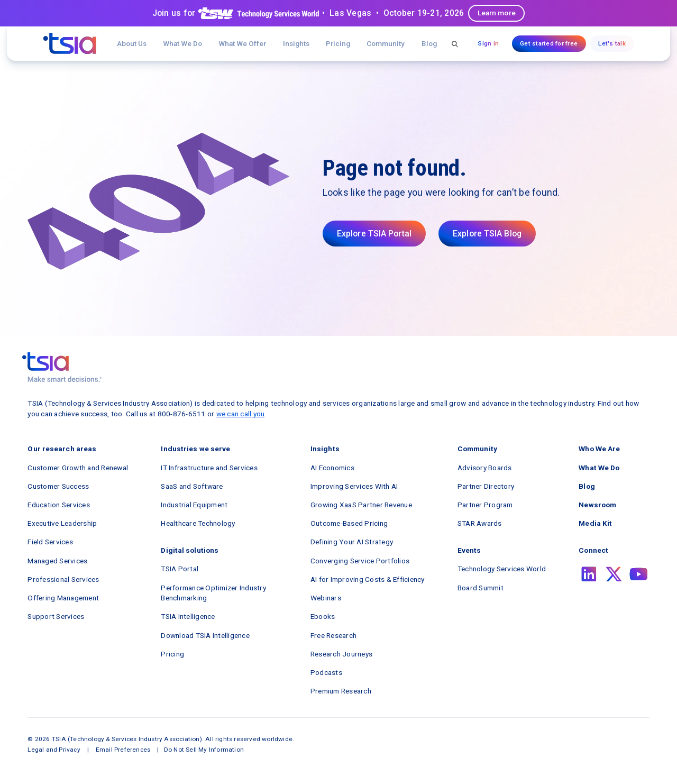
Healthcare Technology (198, 523)
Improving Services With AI (354, 486)
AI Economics (332, 467)
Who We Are (599, 448)
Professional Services (63, 579)
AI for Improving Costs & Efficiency (367, 579)
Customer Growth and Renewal (78, 467)
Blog (429, 43)
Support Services (56, 616)
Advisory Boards (485, 467)
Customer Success (58, 486)
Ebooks (322, 616)
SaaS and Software (192, 486)
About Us (132, 43)
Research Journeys (341, 654)
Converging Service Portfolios (359, 560)
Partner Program (485, 504)
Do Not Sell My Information (204, 749)
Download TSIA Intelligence (205, 635)
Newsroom (597, 504)
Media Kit (595, 523)
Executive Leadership (62, 523)
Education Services (59, 504)
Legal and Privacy (54, 749)
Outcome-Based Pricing (349, 523)
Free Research (333, 635)
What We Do (182, 43)
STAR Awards (480, 523)
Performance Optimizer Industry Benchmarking (213, 592)
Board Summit (481, 587)
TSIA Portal (179, 568)
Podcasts (326, 672)
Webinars (325, 598)
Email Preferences (123, 749)
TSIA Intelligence (188, 616)
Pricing (338, 43)
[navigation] (69, 43)
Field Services (50, 541)
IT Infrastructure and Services (209, 467)
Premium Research (340, 691)
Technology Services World (502, 568)
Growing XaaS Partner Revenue (361, 504)
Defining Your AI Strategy (351, 541)
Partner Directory (486, 486)
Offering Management (63, 598)
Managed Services (57, 560)
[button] (243, 44)
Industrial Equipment (194, 504)
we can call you (240, 413)
